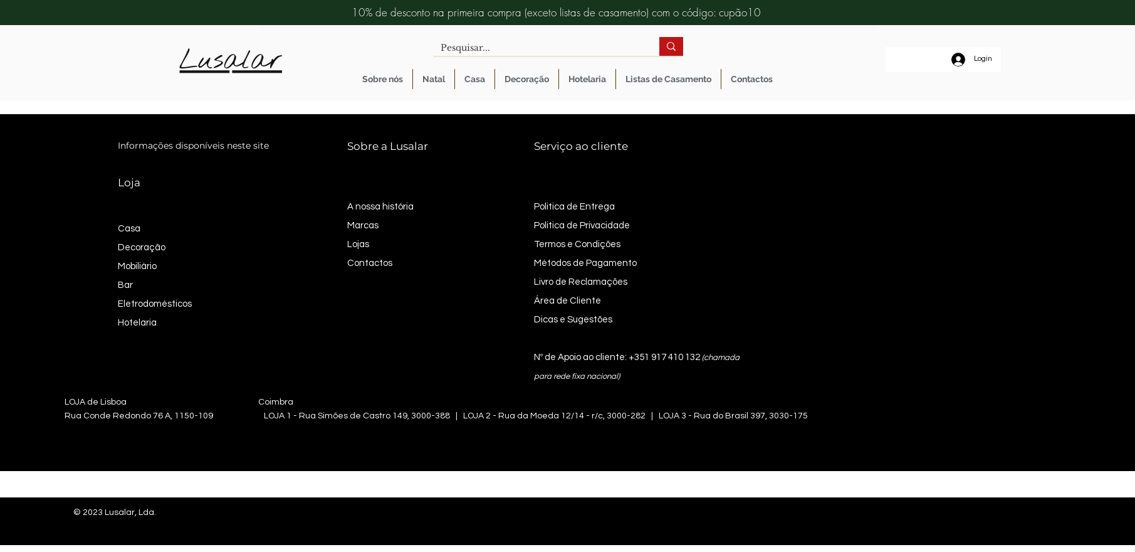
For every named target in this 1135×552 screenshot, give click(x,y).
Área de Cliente (567, 300)
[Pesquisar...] (537, 48)
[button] (474, 79)
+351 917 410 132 (664, 357)
